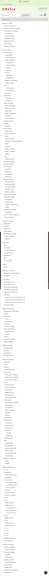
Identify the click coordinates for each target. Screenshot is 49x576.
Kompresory (7, 95)
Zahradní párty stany (9, 467)
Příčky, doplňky (9, 236)
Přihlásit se (26, 1)
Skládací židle (9, 451)
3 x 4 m (6, 498)
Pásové (8, 70)
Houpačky (7, 362)
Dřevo (7, 319)
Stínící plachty (8, 541)
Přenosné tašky (9, 492)
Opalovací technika (11, 80)
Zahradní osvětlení (9, 339)
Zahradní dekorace (8, 309)
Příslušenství (10, 63)
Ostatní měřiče (9, 118)
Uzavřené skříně (10, 184)
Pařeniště (6, 276)
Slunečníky (6, 279)
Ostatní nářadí (9, 139)
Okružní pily (9, 88)
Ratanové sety (9, 425)
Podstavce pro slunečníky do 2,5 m (15, 297)
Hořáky (7, 207)
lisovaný (8, 433)
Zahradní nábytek (8, 359)
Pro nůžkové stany (11, 482)
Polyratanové (9, 321)
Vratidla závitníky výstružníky (14, 141)
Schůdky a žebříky (9, 161)
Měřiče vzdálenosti (10, 113)
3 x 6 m (6, 520)
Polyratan (8, 430)
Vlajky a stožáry (8, 342)
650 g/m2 (8, 177)
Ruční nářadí (7, 128)
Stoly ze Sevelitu (10, 387)
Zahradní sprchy (9, 41)
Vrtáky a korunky (10, 149)
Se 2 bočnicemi (11, 508)
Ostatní (7, 334)
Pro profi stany (10, 487)
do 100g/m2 (8, 174)
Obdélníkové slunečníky (11, 290)
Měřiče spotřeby (10, 108)
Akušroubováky (10, 57)
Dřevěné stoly (9, 395)
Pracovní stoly (9, 189)
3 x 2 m (6, 470)
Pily (6, 85)
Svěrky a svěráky (10, 151)
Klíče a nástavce (10, 133)
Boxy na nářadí (9, 182)
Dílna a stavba (7, 50)
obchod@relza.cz (8, 4)
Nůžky (6, 144)
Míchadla (8, 93)
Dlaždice (7, 239)
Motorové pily (8, 565)
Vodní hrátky (7, 43)
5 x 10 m (6, 533)
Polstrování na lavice (11, 380)
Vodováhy (8, 116)
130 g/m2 (8, 169)
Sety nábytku (9, 407)
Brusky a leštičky (10, 60)
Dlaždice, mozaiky (8, 221)
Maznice (7, 146)
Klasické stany (9, 503)
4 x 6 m (6, 536)
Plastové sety (9, 438)
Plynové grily (9, 253)
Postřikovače (8, 572)
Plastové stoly (9, 385)
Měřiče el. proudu (10, 106)
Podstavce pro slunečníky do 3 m (15, 300)
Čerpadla (8, 555)
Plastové (7, 324)
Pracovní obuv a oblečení (11, 215)
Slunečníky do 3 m (9, 282)
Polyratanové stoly (10, 397)
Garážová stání (8, 348)
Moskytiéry (8, 477)
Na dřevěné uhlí (10, 250)
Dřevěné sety (9, 428)
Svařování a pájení (9, 197)
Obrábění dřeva (8, 121)
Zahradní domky (7, 345)
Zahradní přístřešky (9, 538)
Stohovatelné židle (10, 453)
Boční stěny (8, 480)
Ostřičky (6, 123)
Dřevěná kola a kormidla (11, 311)
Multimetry (8, 111)
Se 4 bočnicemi (11, 513)
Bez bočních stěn (11, 510)
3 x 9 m (6, 515)
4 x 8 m (6, 530)
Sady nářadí (8, 131)
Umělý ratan (7, 400)
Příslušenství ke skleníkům (12, 273)
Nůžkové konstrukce (11, 475)
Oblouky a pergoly (9, 326)
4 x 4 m (6, 528)
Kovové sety (8, 423)
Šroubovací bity (10, 159)
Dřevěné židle (9, 456)
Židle (5, 440)
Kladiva (7, 154)
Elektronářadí (8, 52)
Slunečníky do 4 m (9, 284)
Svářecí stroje (9, 202)
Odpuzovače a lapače (10, 570)
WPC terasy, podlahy (10, 234)
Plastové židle (9, 446)
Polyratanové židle (10, 448)
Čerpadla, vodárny (9, 552)
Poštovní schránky (9, 329)
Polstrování (7, 372)
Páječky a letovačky (11, 204)
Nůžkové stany (9, 505)
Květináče (7, 316)
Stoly (5, 382)
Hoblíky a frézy (9, 83)
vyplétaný (9, 435)
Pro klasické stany (11, 485)
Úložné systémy (9, 192)
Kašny (4, 264)
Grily (5, 245)
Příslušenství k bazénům (11, 31)
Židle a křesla (9, 405)
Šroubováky (8, 55)
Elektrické (9, 75)
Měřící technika (8, 103)
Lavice (6, 364)
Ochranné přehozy (9, 369)
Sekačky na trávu (9, 560)
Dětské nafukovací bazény (12, 28)
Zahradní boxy (8, 418)
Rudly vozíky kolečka (10, 194)
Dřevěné (6, 226)
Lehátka (6, 367)
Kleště (7, 136)
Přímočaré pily (10, 90)
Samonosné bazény (10, 26)
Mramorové (7, 229)
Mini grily (7, 248)
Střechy (7, 490)
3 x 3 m (6, 500)
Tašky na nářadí (8, 217)
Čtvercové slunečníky (10, 287)
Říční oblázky (8, 231)
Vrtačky (7, 73)
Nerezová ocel (9, 331)
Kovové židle (8, 443)
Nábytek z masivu (9, 458)
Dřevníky (6, 350)
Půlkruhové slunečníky (10, 292)
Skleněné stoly (9, 392)
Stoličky (7, 463)
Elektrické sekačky (10, 562)
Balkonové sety (9, 410)
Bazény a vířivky (7, 23)
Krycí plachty (9, 33)
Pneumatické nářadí (10, 210)
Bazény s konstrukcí (10, 46)
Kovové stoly (9, 390)
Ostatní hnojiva (9, 549)
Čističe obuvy (8, 567)
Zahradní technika (8, 544)
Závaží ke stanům (10, 495)
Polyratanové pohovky (12, 402)
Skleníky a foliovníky (9, 270)
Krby (5, 258)
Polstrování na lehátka (12, 377)
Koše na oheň (8, 260)
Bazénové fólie (9, 38)
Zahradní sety (8, 420)
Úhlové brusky (10, 65)
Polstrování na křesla (11, 375)
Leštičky (8, 68)
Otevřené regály (10, 187)
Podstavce (7, 295)
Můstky (6, 314)
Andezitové (7, 223)
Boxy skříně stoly (9, 179)
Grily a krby (6, 243)
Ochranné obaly (9, 305)
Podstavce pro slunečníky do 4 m (15, 302)
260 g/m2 (8, 171)
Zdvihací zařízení (9, 164)
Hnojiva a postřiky (9, 547)
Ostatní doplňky (10, 36)
